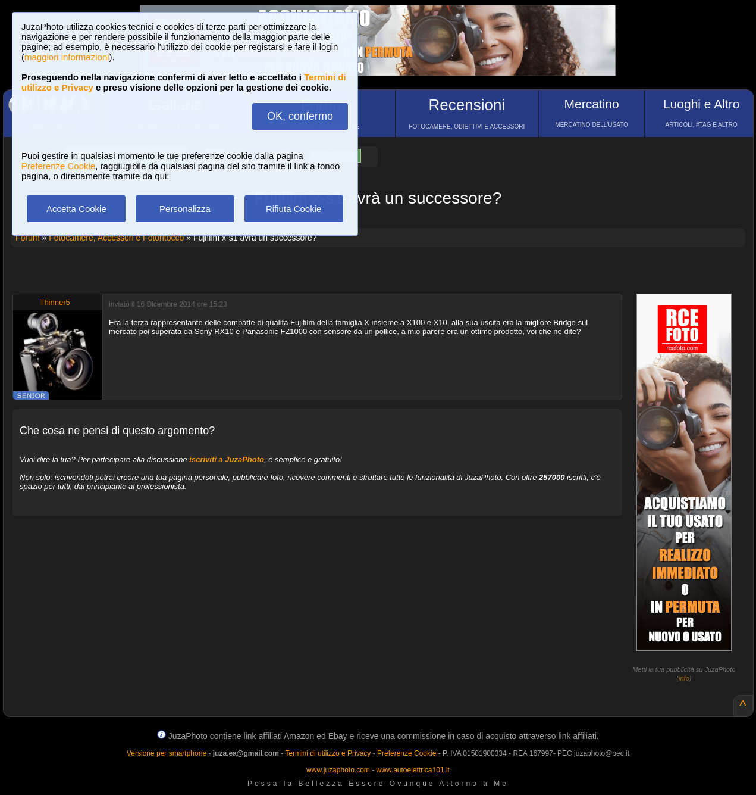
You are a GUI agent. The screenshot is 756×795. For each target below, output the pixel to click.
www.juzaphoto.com (338, 770)
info (684, 678)
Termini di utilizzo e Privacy (328, 753)
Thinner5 (54, 302)
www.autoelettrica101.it (412, 770)
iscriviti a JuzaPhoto (226, 459)
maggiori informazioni (66, 57)
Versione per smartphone (166, 753)
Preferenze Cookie (58, 166)
